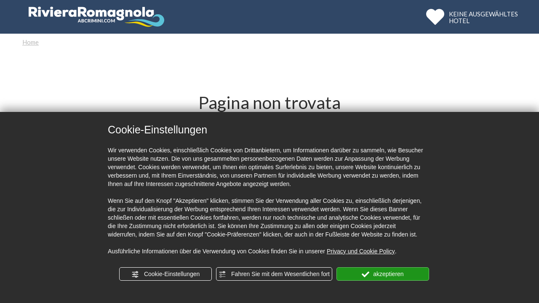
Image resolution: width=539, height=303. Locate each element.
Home (30, 42)
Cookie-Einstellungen (165, 274)
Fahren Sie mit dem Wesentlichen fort (274, 274)
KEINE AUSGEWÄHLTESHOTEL (483, 17)
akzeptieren (382, 274)
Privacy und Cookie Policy (361, 251)
